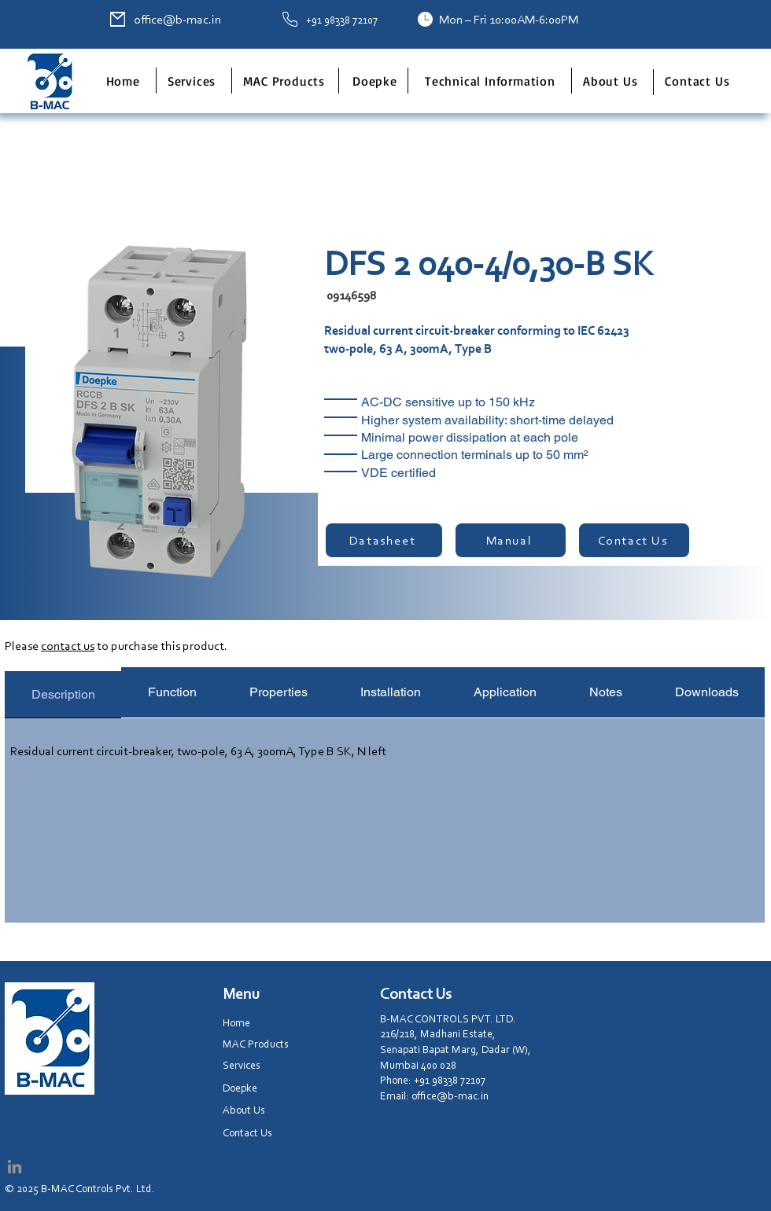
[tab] (63, 692)
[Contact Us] (634, 540)
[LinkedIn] (14, 1166)
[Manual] (510, 540)
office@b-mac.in (177, 19)
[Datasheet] (384, 540)
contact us (67, 645)
